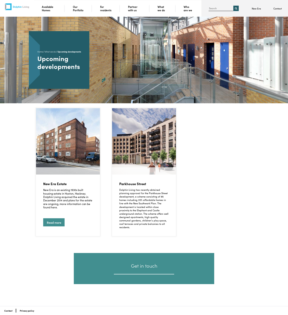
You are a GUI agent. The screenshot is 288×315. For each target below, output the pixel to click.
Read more (54, 223)
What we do (161, 8)
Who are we (188, 8)
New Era (256, 8)
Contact (277, 8)
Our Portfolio (78, 8)
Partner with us (132, 8)
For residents (105, 8)
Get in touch (144, 265)
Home (40, 51)
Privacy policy (27, 310)
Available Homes (47, 8)
